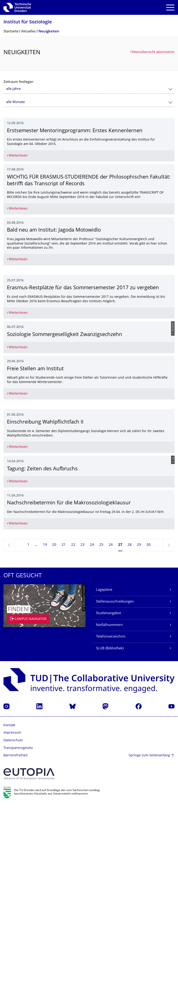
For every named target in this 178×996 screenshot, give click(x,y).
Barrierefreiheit (15, 946)
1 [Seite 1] (28, 736)
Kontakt (9, 916)
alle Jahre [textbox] (13, 89)
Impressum (12, 923)
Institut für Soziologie (27, 22)
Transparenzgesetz (18, 938)
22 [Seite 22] (73, 736)
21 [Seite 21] (64, 736)
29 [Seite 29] (139, 736)
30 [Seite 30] (148, 736)
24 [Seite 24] (92, 736)
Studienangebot (108, 804)
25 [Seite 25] (101, 736)
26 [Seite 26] (111, 736)
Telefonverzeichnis (110, 827)
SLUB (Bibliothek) (110, 839)
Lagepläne (104, 781)
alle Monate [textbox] (15, 102)
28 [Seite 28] (129, 736)
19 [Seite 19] (45, 736)
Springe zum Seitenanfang (149, 946)
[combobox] (89, 89)
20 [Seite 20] (54, 736)
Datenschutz (13, 931)
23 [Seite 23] (82, 736)
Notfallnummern (109, 816)
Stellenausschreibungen (115, 792)
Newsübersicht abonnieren (153, 52)
